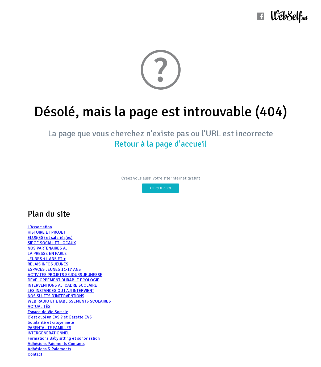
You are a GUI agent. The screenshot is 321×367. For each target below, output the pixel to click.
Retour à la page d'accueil (160, 144)
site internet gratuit (182, 178)
